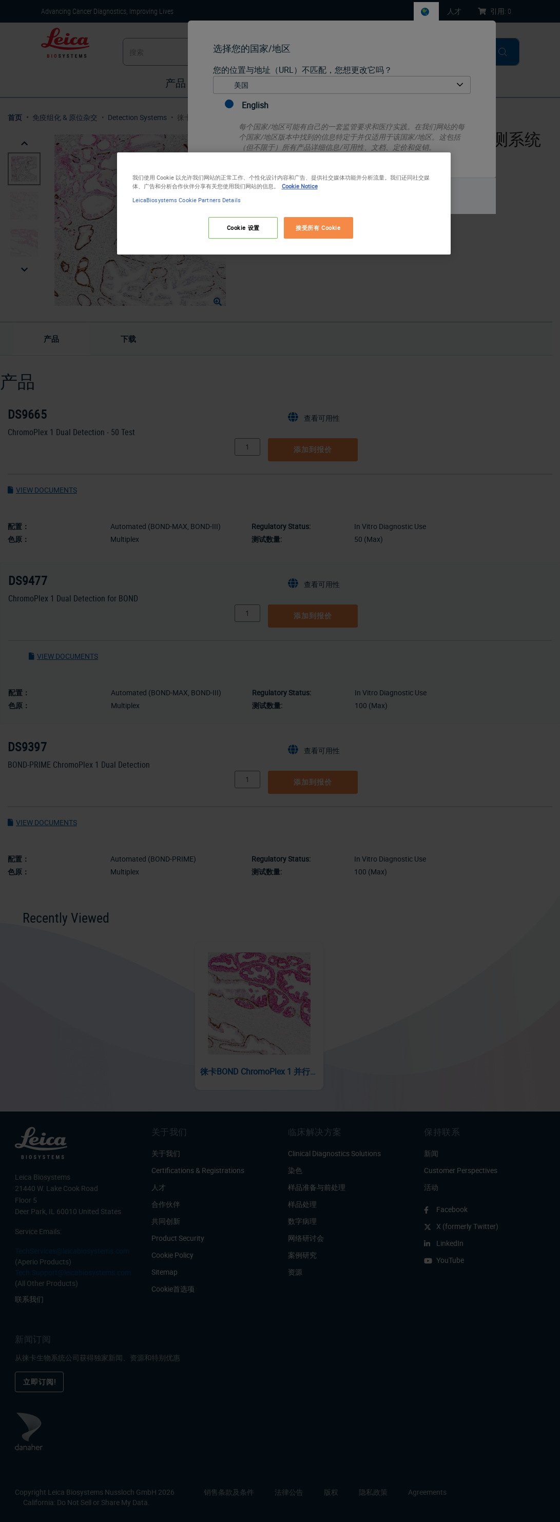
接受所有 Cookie (318, 227)
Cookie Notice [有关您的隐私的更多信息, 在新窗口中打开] (300, 186)
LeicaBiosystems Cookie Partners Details (186, 200)
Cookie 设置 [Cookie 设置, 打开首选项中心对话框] (243, 227)
